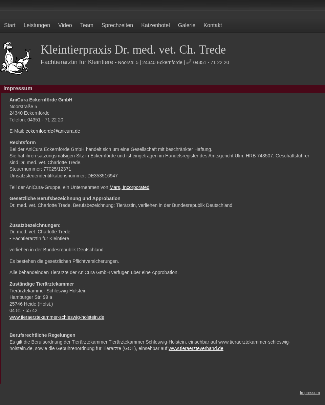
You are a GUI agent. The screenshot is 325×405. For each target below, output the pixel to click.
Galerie (187, 25)
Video (65, 25)
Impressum (310, 392)
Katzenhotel (155, 25)
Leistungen (37, 25)
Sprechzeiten (117, 25)
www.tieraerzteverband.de (196, 348)
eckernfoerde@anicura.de (52, 131)
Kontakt (212, 25)
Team (86, 25)
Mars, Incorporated (130, 187)
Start (10, 25)
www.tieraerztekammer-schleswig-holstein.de (56, 317)
